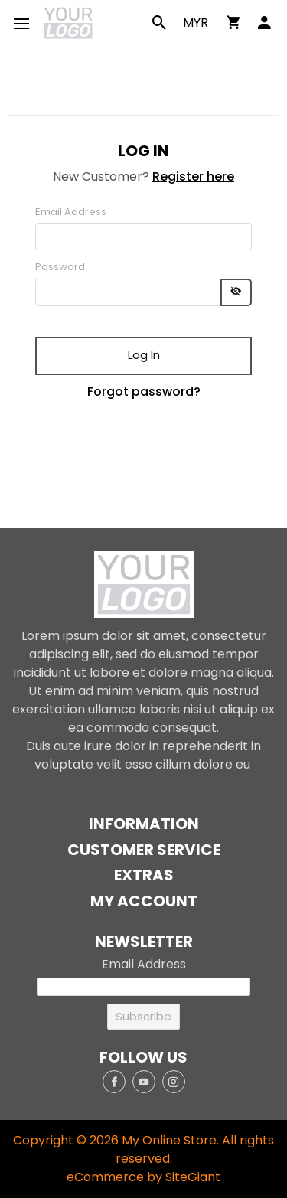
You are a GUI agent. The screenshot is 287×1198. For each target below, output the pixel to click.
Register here (193, 176)
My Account (143, 901)
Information (144, 824)
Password (60, 267)
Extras (144, 875)
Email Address (70, 211)
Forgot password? (144, 391)
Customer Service (143, 850)
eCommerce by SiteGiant (143, 1177)
